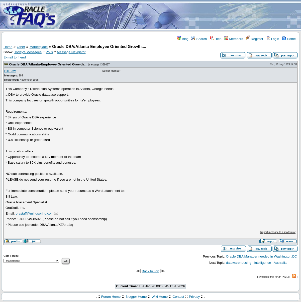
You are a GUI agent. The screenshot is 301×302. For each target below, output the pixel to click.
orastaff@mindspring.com (35, 213)
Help (215, 39)
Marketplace (39, 47)
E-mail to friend (14, 57)
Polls (49, 52)
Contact (178, 297)
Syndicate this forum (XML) (274, 277)
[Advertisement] (180, 15)
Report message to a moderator (278, 232)
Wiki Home (160, 297)
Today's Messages (27, 52)
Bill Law (10, 71)
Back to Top (150, 271)
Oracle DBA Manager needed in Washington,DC (261, 256)
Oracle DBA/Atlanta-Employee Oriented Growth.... (48, 64)
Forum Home (111, 297)
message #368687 (99, 64)
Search (199, 39)
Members (233, 39)
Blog (183, 39)
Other (21, 47)
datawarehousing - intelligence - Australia (256, 263)
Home (289, 39)
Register (254, 39)
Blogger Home (136, 297)
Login (272, 39)
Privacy (194, 297)
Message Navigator (71, 52)
